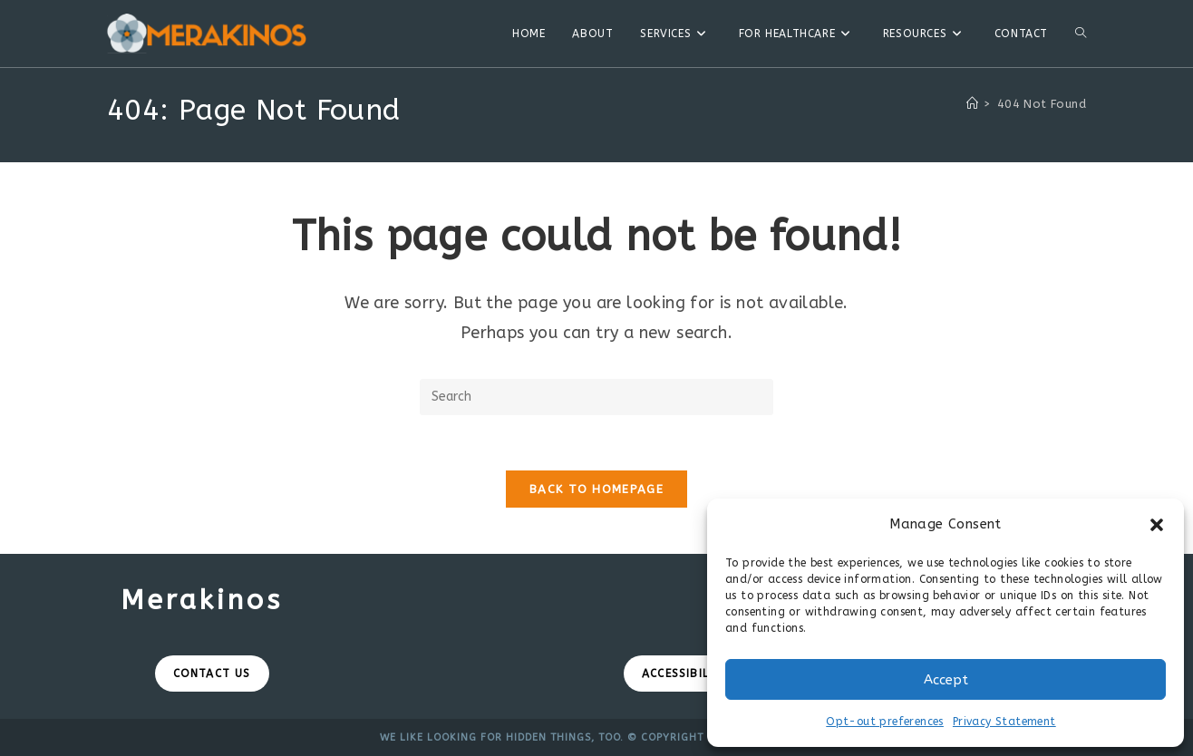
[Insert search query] (596, 397)
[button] (1157, 525)
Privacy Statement (1004, 721)
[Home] (972, 104)
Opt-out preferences (885, 721)
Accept (946, 680)
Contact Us (212, 673)
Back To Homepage (596, 489)
